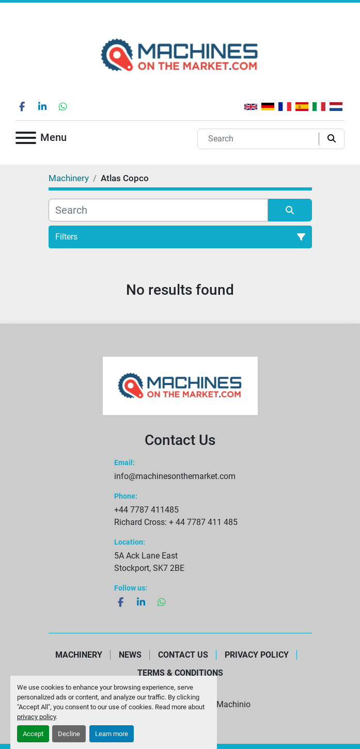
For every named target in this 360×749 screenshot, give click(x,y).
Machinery (78, 655)
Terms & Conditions (180, 673)
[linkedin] (42, 106)
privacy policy (36, 717)
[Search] (260, 139)
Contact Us (183, 655)
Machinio (233, 704)
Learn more (111, 734)
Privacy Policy (257, 655)
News (130, 655)
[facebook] (21, 106)
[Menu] (25, 140)
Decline (69, 734)
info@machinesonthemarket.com (175, 476)
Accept (33, 734)
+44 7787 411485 (146, 510)
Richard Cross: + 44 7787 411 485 (176, 522)
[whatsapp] (63, 106)
